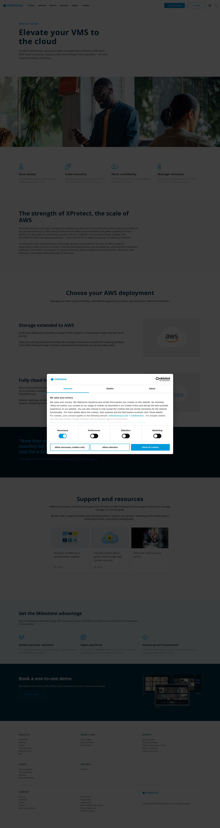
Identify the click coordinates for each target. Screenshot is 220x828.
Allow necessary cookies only (70, 447)
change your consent (134, 422)
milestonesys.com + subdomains (126, 415)
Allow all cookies (150, 447)
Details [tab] (110, 388)
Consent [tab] (68, 388)
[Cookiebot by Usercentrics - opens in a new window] (157, 379)
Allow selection (110, 447)
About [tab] (152, 388)
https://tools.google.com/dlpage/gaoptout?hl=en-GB (78, 422)
